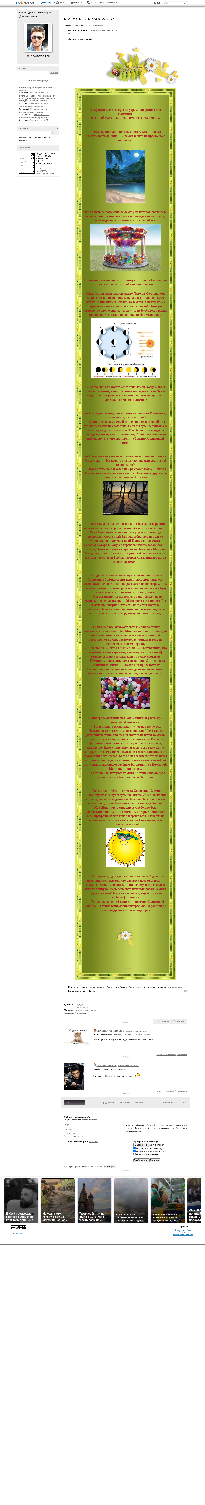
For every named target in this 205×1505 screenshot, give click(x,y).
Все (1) (55, 132)
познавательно (81, 1007)
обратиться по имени (136, 1031)
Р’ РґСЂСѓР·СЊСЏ (40, 56)
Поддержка (155, 3)
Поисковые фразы (45, 173)
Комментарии (44, 12)
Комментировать (74, 1103)
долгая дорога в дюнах (31, 112)
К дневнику (124, 1102)
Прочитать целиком (77, 34)
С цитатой (171, 1054)
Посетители (41, 171)
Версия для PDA (183, 1230)
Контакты (183, 1232)
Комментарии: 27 (41, 114)
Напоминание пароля (73, 1136)
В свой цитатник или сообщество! (101, 34)
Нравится (165, 1021)
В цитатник (182, 1054)
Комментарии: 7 (40, 109)
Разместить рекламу (183, 1234)
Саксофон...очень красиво (33, 117)
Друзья (31, 12)
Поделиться (179, 1021)
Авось (93, 2)
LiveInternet (25, 3)
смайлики (93, 1141)
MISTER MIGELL (20, 16)
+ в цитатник (97, 25)
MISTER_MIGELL (107, 1065)
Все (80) (54, 72)
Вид (159, 3)
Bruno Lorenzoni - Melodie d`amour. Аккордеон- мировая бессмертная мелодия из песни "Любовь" (37, 98)
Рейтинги (78, 2)
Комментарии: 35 (40, 120)
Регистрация (49, 2)
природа (78, 1004)
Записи (22, 12)
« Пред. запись (107, 1102)
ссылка (146, 1035)
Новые (183, 1102)
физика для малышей (83, 1010)
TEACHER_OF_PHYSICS (103, 30)
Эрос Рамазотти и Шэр (31, 106)
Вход (62, 2)
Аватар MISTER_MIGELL (37, 37)
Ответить (161, 1054)
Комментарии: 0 (41, 93)
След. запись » (140, 1102)
